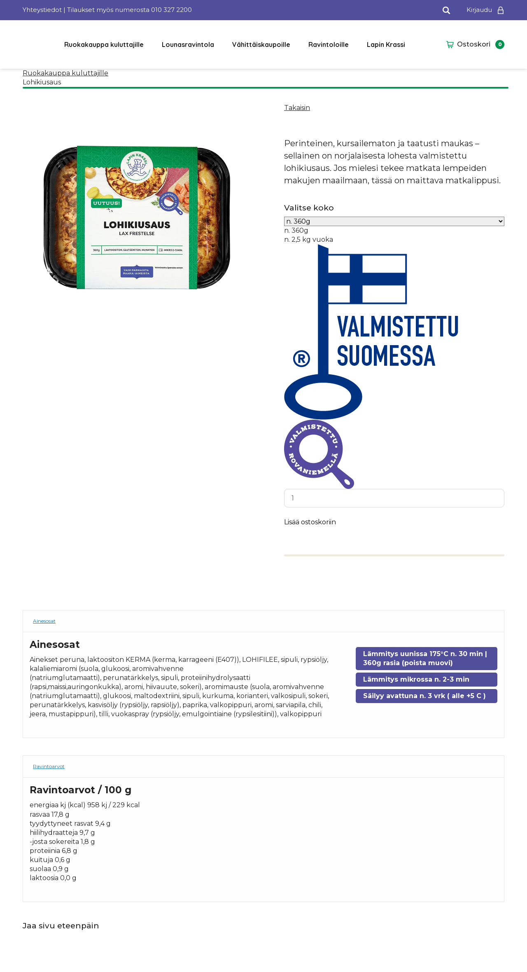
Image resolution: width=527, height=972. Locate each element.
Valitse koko (309, 208)
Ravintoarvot (49, 767)
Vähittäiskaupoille (261, 44)
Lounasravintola (188, 44)
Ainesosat (44, 622)
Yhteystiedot (42, 10)
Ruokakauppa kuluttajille (104, 44)
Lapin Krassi (386, 44)
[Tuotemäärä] (394, 498)
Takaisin (297, 108)
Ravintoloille (328, 44)
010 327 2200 (171, 10)
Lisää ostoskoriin (310, 523)
